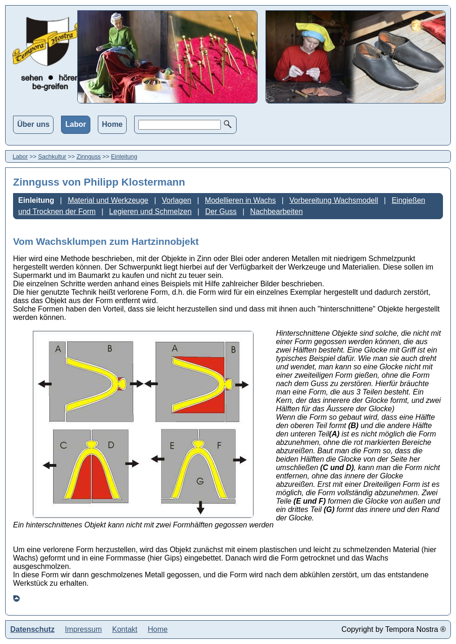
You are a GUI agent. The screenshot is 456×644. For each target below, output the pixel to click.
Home (112, 124)
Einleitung (124, 156)
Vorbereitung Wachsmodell (333, 200)
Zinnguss (88, 156)
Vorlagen (176, 200)
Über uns (33, 124)
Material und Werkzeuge (108, 200)
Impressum (83, 629)
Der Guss (221, 211)
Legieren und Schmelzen (150, 211)
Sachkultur (52, 156)
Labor (75, 124)
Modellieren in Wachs (240, 200)
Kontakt (124, 629)
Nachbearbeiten (276, 211)
